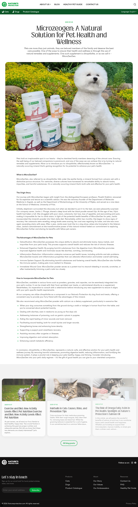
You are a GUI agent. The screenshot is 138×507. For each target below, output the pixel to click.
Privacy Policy (131, 503)
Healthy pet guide (72, 4)
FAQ (122, 484)
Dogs (67, 484)
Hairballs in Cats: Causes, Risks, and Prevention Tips (68, 409)
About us (44, 4)
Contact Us (125, 481)
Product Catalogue (73, 488)
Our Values (98, 484)
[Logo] (10, 4)
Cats (67, 481)
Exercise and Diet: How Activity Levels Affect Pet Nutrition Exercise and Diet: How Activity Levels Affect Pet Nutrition (23, 412)
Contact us (92, 4)
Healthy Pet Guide (128, 488)
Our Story (97, 481)
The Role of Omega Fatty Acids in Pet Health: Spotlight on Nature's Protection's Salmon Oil (112, 410)
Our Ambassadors (101, 488)
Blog (57, 4)
